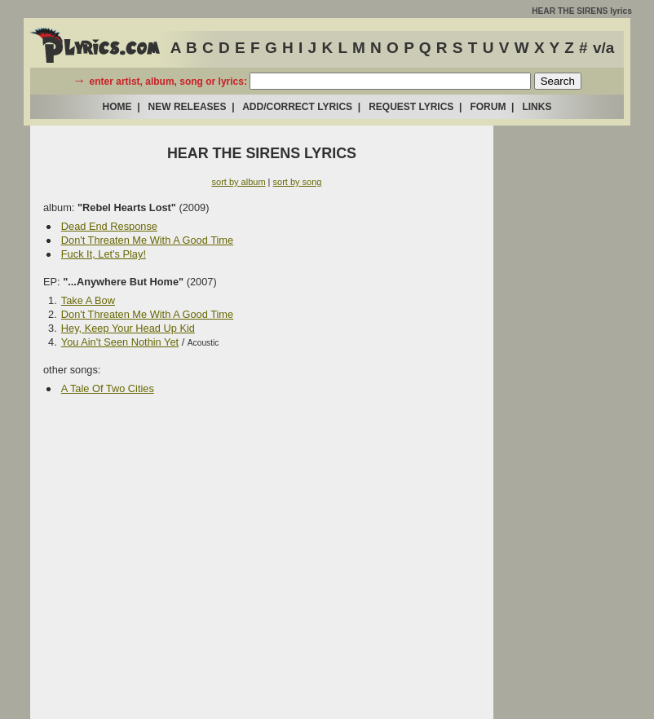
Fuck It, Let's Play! (103, 254)
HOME (117, 106)
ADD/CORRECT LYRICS (297, 106)
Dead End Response (109, 226)
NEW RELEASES (187, 106)
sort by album (239, 182)
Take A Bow (88, 300)
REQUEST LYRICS (411, 106)
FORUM (488, 106)
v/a (603, 47)
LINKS (536, 106)
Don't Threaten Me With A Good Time (147, 240)
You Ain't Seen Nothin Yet (120, 342)
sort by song (297, 182)
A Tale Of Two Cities (107, 388)
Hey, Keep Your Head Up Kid (128, 328)
